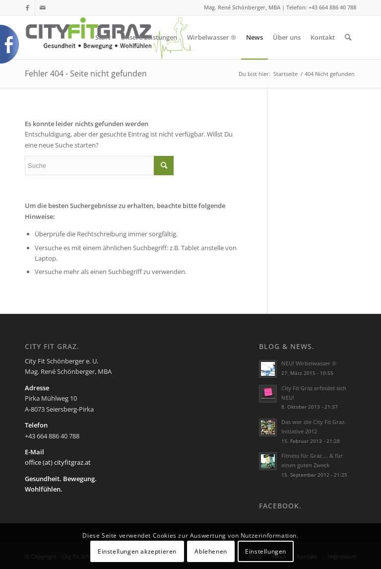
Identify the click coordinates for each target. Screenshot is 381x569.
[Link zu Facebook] (27, 7)
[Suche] (348, 37)
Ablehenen (210, 551)
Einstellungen (265, 551)
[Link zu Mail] (42, 7)
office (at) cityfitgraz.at (58, 462)
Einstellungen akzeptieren (137, 551)
